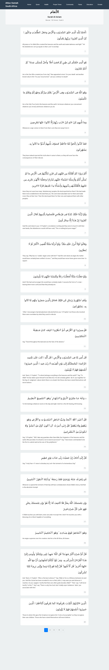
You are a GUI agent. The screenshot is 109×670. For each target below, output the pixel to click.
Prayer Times (57, 4)
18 (84, 543)
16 (84, 492)
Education (90, 4)
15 (84, 468)
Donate (100, 4)
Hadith (46, 4)
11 (84, 346)
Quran (38, 4)
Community (69, 4)
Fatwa (80, 4)
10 (84, 319)
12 (84, 387)
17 (84, 521)
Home (29, 4)
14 (84, 446)
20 (84, 622)
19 (84, 592)
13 (84, 408)
